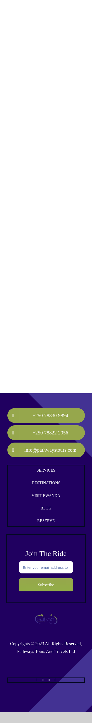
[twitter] (42, 680)
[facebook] (36, 680)
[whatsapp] (55, 680)
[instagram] (49, 680)
